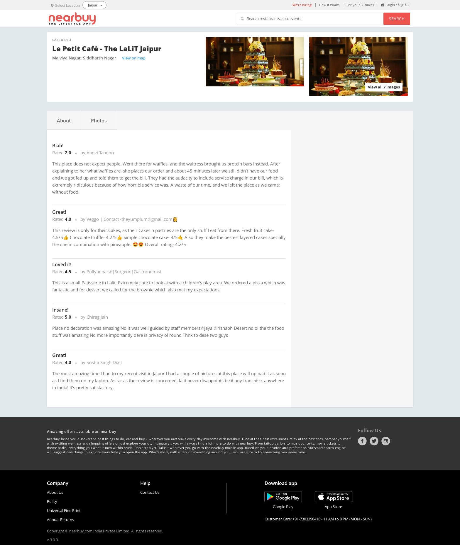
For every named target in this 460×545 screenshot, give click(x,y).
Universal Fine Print (64, 510)
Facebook (362, 441)
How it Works (329, 5)
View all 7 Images (384, 87)
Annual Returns (60, 519)
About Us (55, 492)
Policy (52, 501)
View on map (134, 58)
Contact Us (149, 492)
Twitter (374, 441)
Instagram (385, 441)
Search (397, 18)
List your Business (360, 5)
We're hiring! (302, 5)
